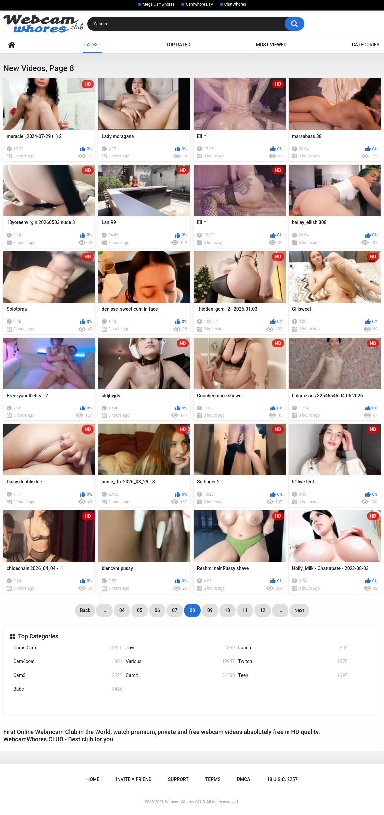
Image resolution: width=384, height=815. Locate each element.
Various (180, 661)
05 (139, 610)
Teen (293, 675)
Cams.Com (67, 648)
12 (262, 610)
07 (174, 610)
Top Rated (178, 44)
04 (122, 610)
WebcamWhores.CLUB (185, 802)
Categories (365, 44)
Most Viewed (271, 44)
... (104, 610)
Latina (293, 648)
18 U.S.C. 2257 (282, 779)
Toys (180, 648)
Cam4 (180, 675)
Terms (213, 779)
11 (245, 610)
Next (299, 610)
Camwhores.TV (199, 4)
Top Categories (38, 636)
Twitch (293, 661)
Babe (67, 689)
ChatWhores (235, 4)
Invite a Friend (134, 779)
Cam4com (67, 661)
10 (227, 610)
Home (11, 44)
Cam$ (67, 675)
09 (210, 610)
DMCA (243, 779)
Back (85, 610)
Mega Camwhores (159, 4)
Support (178, 779)
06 (157, 610)
